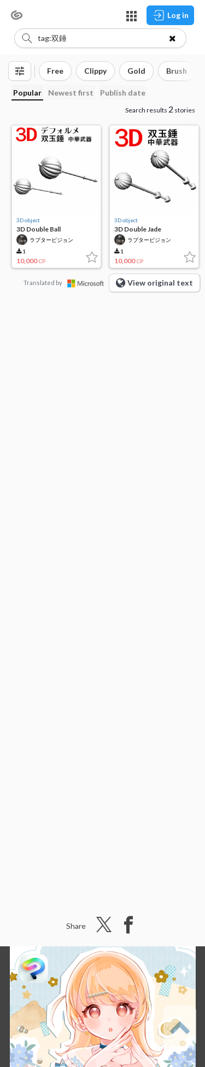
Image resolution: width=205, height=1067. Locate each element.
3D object (28, 220)
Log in (170, 15)
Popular (27, 92)
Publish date (122, 92)
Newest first (70, 92)
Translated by (66, 282)
